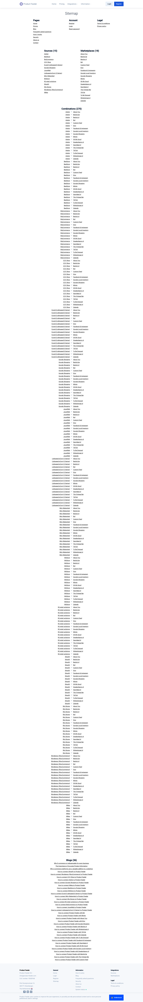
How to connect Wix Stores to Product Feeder (72, 899)
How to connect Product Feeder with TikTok (71, 932)
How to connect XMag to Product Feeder (71, 885)
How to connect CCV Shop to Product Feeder (71, 877)
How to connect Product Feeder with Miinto (71, 916)
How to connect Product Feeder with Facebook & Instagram (71, 940)
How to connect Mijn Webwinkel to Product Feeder (71, 896)
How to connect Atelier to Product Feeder (71, 880)
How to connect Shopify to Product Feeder (71, 871)
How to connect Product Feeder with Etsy (71, 921)
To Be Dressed (85, 95)
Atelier (46, 54)
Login (109, 4)
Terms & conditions (103, 23)
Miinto (83, 79)
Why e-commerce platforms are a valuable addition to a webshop (71, 869)
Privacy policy (101, 26)
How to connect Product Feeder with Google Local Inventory (71, 949)
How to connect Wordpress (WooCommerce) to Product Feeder (71, 874)
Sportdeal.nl (84, 87)
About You (84, 54)
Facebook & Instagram (88, 70)
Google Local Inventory (88, 73)
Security (35, 37)
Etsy (82, 68)
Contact (35, 43)
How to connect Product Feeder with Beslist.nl (71, 927)
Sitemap (55, 981)
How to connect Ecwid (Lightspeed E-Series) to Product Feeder (71, 893)
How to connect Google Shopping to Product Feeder (71, 882)
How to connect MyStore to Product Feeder (71, 891)
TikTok (83, 92)
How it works (37, 34)
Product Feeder (25, 970)
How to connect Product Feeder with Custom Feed (71, 960)
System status (81, 989)
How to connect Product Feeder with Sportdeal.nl (71, 943)
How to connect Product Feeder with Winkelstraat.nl (71, 929)
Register (119, 4)
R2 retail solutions (50, 81)
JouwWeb (47, 70)
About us (36, 40)
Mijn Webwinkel (49, 76)
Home (35, 23)
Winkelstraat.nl (85, 98)
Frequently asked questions (42, 32)
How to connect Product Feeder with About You (71, 918)
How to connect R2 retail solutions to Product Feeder (71, 902)
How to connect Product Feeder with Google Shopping (71, 924)
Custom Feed (85, 65)
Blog (34, 29)
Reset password (74, 29)
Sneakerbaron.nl (86, 84)
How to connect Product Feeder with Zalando (71, 935)
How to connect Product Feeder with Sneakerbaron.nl (71, 951)
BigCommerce (48, 59)
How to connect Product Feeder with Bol (71, 913)
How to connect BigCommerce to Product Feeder (71, 904)
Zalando (83, 101)
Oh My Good (85, 81)
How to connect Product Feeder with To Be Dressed (71, 938)
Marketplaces (115, 976)
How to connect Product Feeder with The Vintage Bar (71, 957)
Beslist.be (84, 57)
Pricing (35, 26)
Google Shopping (49, 68)
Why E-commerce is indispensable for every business (71, 863)
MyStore (47, 79)
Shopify (46, 84)
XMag (46, 92)
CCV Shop (47, 62)
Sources (113, 973)
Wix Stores (47, 87)
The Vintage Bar (86, 90)
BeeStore (47, 57)
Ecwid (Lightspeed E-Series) (53, 65)
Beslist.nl (84, 59)
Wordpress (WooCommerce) (53, 90)
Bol (82, 62)
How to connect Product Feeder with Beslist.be (71, 954)
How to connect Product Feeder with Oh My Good (71, 946)
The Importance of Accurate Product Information (71, 866)
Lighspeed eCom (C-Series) (53, 73)
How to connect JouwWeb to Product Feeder (71, 907)
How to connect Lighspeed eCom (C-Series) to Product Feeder (71, 910)
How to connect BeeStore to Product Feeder (71, 888)
